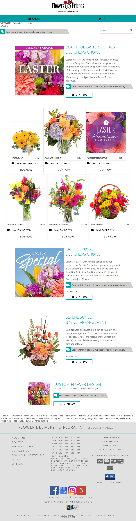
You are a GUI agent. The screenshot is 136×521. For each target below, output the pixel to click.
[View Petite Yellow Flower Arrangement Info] (26, 139)
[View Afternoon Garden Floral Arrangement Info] (26, 199)
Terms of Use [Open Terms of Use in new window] (68, 517)
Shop (34, 18)
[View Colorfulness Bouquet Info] (110, 199)
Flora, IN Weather (53, 502)
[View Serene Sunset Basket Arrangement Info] (39, 339)
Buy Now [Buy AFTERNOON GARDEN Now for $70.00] (26, 236)
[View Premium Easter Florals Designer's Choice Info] (105, 132)
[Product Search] (114, 30)
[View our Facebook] (54, 493)
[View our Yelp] (81, 493)
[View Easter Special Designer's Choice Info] (39, 272)
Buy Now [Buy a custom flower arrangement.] (67, 404)
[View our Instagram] (72, 493)
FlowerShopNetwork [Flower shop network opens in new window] (62, 515)
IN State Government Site (78, 502)
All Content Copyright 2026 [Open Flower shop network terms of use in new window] (33, 515)
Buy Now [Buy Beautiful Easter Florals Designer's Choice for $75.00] (79, 95)
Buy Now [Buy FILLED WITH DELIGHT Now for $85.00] (64, 169)
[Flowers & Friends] (68, 11)
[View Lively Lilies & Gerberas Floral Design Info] (68, 199)
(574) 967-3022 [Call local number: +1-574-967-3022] (113, 449)
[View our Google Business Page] (63, 493)
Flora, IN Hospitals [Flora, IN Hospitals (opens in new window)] (82, 497)
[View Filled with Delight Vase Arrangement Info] (64, 132)
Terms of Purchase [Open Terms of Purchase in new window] (106, 515)
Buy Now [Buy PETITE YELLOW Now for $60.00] (26, 169)
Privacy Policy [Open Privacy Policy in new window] (84, 515)
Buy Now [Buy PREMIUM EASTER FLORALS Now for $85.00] (106, 169)
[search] (131, 30)
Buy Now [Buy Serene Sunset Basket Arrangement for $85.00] (79, 362)
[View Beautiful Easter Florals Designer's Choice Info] (39, 70)
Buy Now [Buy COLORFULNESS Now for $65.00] (110, 236)
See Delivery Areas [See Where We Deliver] (100, 427)
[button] (110, 477)
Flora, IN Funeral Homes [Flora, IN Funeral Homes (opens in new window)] (56, 497)
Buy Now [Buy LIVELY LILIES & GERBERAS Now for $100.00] (68, 236)
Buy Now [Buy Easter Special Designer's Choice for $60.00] (79, 297)
